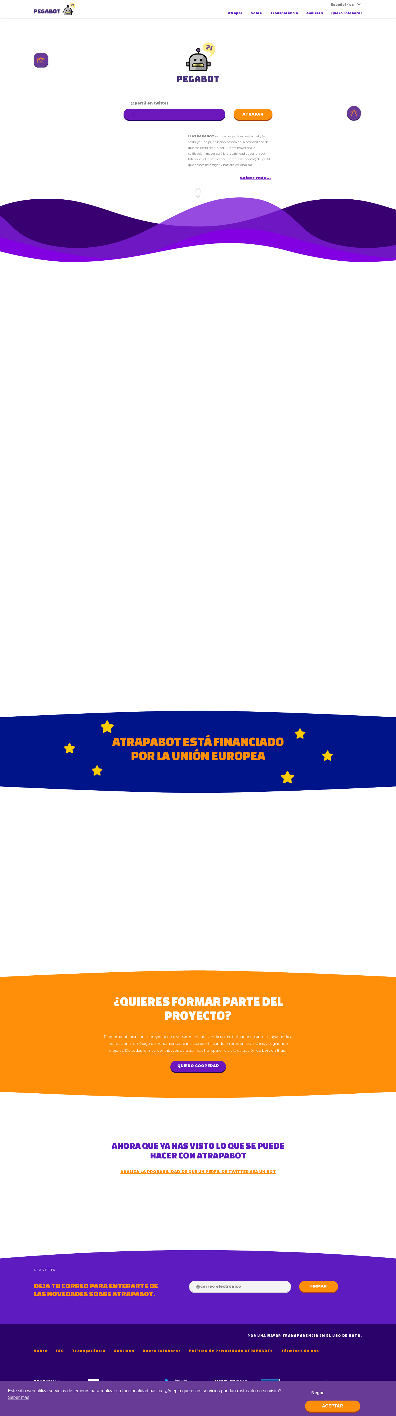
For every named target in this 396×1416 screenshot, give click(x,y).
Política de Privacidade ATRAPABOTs (231, 1351)
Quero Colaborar (346, 13)
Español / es (342, 4)
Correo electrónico (220, 1286)
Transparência (284, 13)
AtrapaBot (54, 9)
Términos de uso (300, 1351)
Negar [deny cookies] (317, 1392)
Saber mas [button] (18, 1397)
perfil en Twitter (151, 103)
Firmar (318, 1286)
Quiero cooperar (198, 1066)
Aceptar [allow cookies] (332, 1406)
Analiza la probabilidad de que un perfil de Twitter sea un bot (198, 1171)
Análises (314, 13)
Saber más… (255, 177)
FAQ (60, 1351)
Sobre (256, 13)
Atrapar (235, 13)
